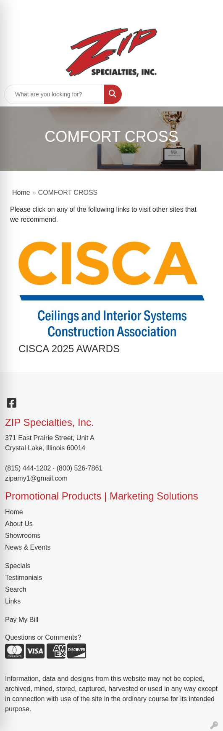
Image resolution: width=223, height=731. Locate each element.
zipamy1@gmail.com (36, 478)
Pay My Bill (21, 619)
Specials (17, 565)
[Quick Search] (54, 94)
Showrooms (22, 535)
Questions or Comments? (43, 637)
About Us (19, 523)
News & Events (27, 547)
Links (13, 601)
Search (15, 589)
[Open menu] (206, 94)
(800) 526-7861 (79, 468)
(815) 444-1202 (28, 468)
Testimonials (23, 577)
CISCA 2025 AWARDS (69, 348)
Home (21, 192)
